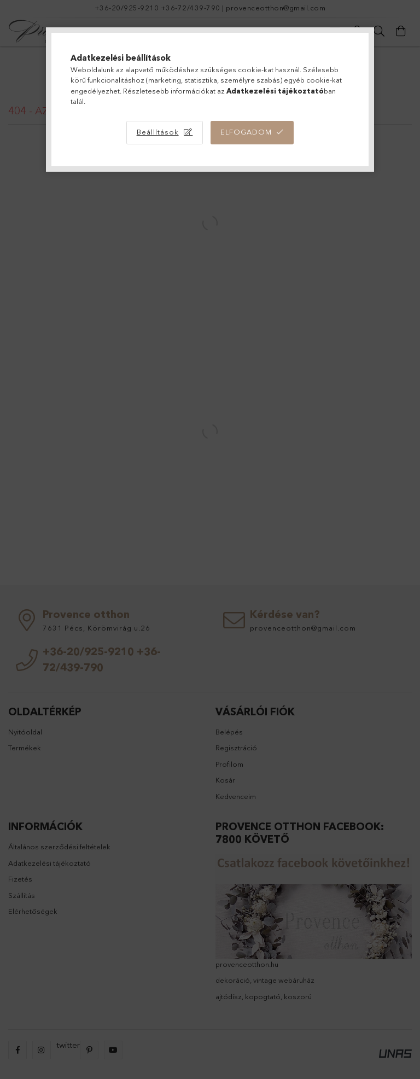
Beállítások (158, 131)
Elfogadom (246, 131)
